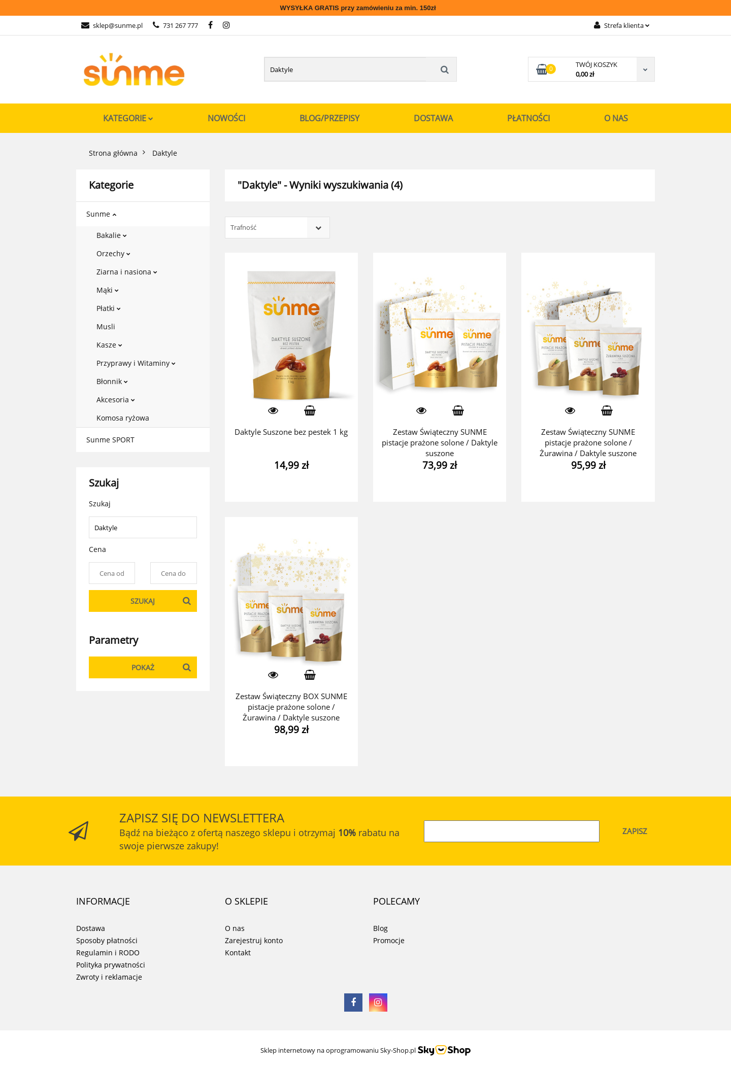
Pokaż (142, 667)
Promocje (389, 940)
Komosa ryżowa (122, 418)
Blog (380, 928)
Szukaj (142, 601)
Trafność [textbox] (243, 227)
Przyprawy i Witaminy (136, 363)
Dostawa (433, 118)
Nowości (226, 118)
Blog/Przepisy (329, 118)
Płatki (108, 308)
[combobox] (277, 227)
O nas (616, 118)
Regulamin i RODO (108, 952)
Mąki (107, 290)
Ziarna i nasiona (126, 272)
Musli (105, 326)
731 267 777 (175, 25)
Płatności (528, 118)
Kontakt (238, 952)
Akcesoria (115, 399)
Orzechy (113, 253)
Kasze (109, 345)
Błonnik (112, 381)
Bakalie (111, 235)
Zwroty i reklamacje (109, 977)
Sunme (101, 214)
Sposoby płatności (107, 940)
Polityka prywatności (110, 965)
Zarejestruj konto (254, 940)
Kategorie (128, 118)
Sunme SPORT (110, 439)
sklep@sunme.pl (112, 25)
